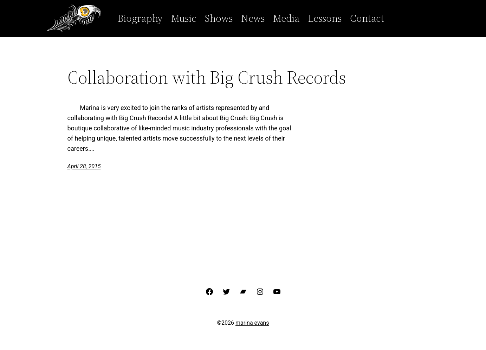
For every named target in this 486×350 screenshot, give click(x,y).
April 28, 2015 (84, 166)
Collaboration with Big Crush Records (206, 77)
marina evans (252, 322)
